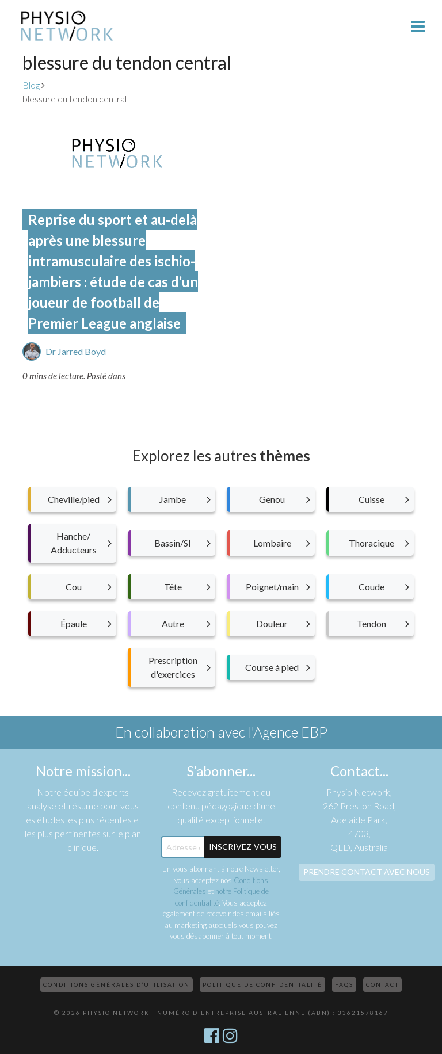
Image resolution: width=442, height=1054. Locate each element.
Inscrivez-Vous (243, 846)
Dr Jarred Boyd (75, 351)
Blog (31, 84)
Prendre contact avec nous (366, 872)
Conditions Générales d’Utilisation (116, 984)
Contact (382, 984)
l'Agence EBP (287, 731)
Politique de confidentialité (262, 984)
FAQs (344, 984)
